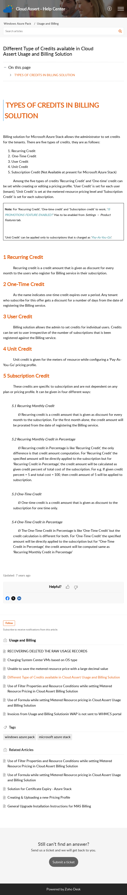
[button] (109, 9)
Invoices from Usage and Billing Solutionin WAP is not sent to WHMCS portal (64, 714)
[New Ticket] (63, 862)
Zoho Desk (72, 889)
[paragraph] (63, 329)
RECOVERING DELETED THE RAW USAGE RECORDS (47, 651)
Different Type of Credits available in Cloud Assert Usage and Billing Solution (64, 677)
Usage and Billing (48, 23)
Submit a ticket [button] (64, 862)
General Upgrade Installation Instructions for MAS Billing (49, 806)
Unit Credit (17, 348)
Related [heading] (21, 750)
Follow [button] (9, 623)
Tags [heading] (12, 727)
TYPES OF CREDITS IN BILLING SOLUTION (44, 75)
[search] (63, 31)
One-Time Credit (23, 284)
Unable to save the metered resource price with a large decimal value (58, 668)
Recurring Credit (23, 256)
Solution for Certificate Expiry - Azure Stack (40, 789)
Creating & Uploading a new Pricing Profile (39, 797)
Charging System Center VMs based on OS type (42, 660)
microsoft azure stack (54, 737)
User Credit (17, 316)
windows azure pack (20, 737)
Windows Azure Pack (17, 23)
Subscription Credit (26, 375)
